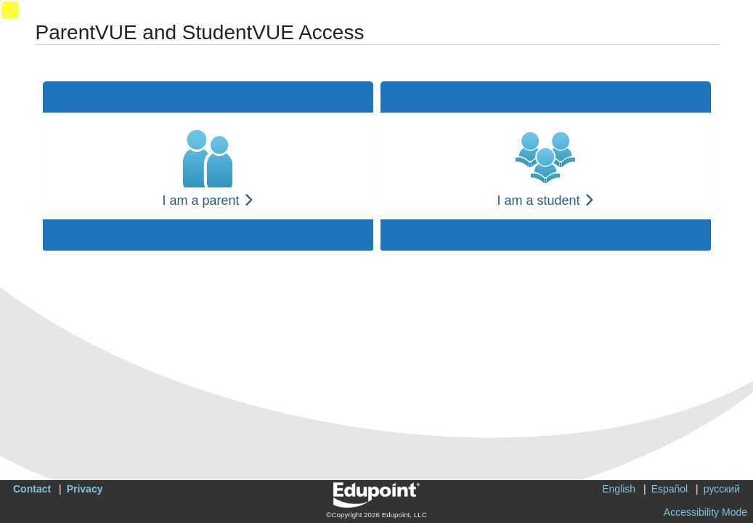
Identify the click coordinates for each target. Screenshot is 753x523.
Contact (32, 489)
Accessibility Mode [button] (705, 512)
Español (669, 489)
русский (722, 489)
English (618, 489)
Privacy (85, 489)
